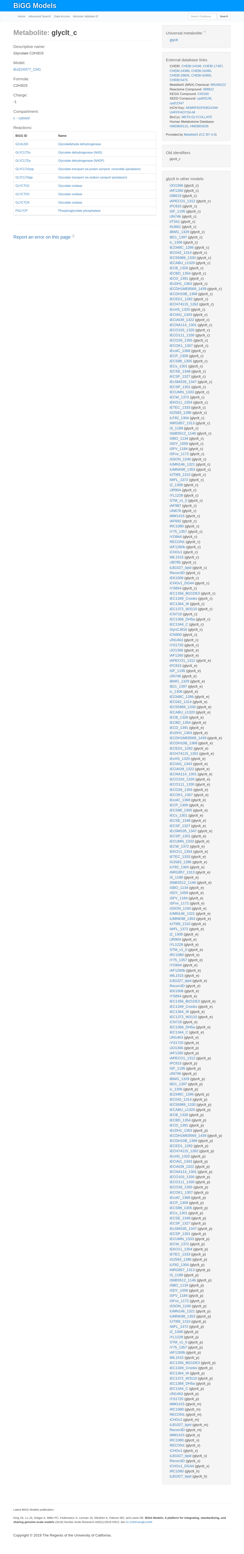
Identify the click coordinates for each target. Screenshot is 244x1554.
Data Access (62, 16)
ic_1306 (176, 242)
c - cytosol (21, 118)
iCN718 (176, 614)
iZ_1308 (177, 485)
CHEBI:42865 (201, 75)
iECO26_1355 (181, 340)
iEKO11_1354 (181, 402)
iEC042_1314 (181, 253)
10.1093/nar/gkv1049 (138, 1522)
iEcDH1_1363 (181, 284)
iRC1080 (177, 526)
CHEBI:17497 (213, 66)
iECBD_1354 (181, 273)
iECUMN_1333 (182, 392)
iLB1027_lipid (181, 568)
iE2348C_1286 (182, 247)
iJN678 (176, 511)
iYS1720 (177, 645)
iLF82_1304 (180, 418)
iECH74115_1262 (184, 304)
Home (21, 16)
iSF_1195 (178, 211)
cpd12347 (177, 103)
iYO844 (176, 537)
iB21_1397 (179, 237)
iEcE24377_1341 (27, 69)
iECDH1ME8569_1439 (188, 289)
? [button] (73, 236)
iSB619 (176, 196)
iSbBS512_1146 (183, 433)
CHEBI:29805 (179, 75)
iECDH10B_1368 (184, 294)
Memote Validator (84, 16)
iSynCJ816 (179, 629)
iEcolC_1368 (180, 351)
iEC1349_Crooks (184, 598)
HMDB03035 (199, 126)
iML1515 (177, 557)
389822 (208, 89)
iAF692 (176, 521)
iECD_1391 (179, 278)
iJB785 (176, 562)
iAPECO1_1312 (183, 201)
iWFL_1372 (179, 480)
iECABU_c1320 (183, 263)
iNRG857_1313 (183, 423)
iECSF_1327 (180, 376)
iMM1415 (177, 516)
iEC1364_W (180, 604)
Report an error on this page (42, 237)
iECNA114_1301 (184, 325)
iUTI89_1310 (180, 475)
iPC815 (176, 206)
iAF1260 (177, 191)
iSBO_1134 (179, 438)
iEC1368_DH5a (183, 619)
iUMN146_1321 (183, 464)
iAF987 (176, 506)
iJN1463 (177, 640)
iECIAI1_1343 (181, 315)
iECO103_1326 (182, 330)
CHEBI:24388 (179, 71)
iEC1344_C (179, 624)
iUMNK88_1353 (183, 469)
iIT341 (175, 222)
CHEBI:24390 (201, 71)
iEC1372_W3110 (184, 609)
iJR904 (176, 490)
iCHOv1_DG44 (182, 583)
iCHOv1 (176, 552)
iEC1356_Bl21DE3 (185, 593)
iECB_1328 (179, 268)
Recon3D (178, 573)
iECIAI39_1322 (182, 320)
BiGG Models (34, 6)
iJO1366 (177, 185)
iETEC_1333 (180, 407)
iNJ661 (176, 227)
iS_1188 (177, 428)
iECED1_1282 (182, 299)
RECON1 (178, 542)
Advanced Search (39, 16)
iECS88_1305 (181, 361)
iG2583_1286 (181, 413)
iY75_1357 (179, 531)
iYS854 (176, 588)
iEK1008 (177, 578)
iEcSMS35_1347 (184, 382)
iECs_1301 (179, 366)
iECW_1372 (180, 397)
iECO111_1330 (182, 335)
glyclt (174, 40)
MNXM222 (218, 85)
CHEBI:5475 (179, 80)
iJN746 (176, 216)
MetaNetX (191, 134)
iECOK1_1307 (182, 346)
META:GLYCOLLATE (197, 117)
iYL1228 (177, 495)
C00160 (203, 94)
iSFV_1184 (179, 449)
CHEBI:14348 (191, 66)
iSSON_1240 (181, 459)
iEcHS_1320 (180, 309)
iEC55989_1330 (183, 258)
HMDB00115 (179, 126)
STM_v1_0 (179, 500)
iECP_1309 (179, 356)
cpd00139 (204, 98)
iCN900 (176, 635)
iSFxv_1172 (180, 454)
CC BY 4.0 (207, 134)
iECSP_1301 (180, 387)
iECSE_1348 (180, 371)
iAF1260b (178, 547)
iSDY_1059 (179, 444)
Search (224, 16)
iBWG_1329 (180, 232)
